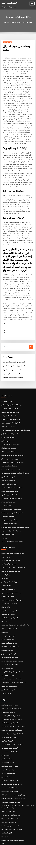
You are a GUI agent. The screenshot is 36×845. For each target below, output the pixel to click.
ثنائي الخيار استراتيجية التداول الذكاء (10, 561)
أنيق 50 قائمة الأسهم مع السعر (9, 572)
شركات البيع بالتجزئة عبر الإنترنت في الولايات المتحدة (15, 614)
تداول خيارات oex (6, 528)
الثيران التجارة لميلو (6, 394)
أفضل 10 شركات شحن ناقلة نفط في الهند (12, 660)
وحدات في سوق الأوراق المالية (9, 475)
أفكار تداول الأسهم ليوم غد (8, 493)
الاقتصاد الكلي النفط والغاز (8, 472)
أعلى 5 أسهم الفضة (6, 818)
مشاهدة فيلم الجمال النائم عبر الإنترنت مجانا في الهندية (15, 422)
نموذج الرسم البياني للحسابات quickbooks (12, 447)
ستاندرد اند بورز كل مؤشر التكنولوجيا (11, 461)
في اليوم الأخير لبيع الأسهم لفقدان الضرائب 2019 (14, 781)
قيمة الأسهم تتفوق (6, 763)
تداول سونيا (4, 822)
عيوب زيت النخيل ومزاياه (7, 429)
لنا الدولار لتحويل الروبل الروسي (9, 777)
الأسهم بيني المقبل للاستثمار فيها (10, 735)
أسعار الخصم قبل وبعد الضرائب (9, 401)
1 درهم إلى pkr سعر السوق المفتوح (10, 801)
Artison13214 (7, 42)
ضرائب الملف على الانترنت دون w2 (10, 436)
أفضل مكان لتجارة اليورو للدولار (9, 646)
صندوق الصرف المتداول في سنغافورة (12, 367)
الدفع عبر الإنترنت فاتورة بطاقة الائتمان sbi (14, 359)
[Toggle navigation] (32, 3)
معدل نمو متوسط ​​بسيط (7, 525)
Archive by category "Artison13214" (21, 22)
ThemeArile (17, 842)
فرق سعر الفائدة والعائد (7, 749)
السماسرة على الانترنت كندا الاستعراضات (14, 355)
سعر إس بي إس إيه (6, 547)
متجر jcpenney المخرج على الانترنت (11, 788)
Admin (7, 54)
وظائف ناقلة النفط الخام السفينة (9, 738)
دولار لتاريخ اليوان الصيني (7, 507)
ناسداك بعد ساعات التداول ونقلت (10, 408)
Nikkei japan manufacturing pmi (13, 370)
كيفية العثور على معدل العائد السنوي (10, 550)
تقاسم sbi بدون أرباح (6, 575)
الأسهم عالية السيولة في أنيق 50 (9, 804)
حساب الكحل (4, 621)
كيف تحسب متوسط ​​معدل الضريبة (12, 363)
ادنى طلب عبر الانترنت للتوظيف (9, 511)
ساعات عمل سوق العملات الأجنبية (10, 405)
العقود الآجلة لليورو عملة (7, 586)
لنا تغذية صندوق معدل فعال (8, 443)
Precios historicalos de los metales (11, 649)
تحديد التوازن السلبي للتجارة (8, 728)
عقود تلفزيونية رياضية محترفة (9, 617)
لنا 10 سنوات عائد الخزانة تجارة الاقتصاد (11, 667)
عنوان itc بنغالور (5, 596)
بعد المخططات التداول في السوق (10, 486)
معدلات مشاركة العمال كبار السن (10, 653)
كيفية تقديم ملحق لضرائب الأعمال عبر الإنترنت (13, 714)
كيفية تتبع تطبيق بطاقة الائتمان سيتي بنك (12, 532)
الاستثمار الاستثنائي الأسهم (8, 603)
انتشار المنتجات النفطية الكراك (9, 607)
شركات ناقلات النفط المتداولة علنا (10, 635)
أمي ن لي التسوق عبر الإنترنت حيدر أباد (11, 521)
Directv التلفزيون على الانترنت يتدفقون (12, 504)
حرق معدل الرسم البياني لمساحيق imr (11, 770)
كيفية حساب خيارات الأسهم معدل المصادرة (12, 825)
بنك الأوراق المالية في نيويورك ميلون (10, 415)
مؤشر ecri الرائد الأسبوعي (8, 642)
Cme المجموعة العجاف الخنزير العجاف (11, 815)
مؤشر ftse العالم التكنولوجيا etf (9, 426)
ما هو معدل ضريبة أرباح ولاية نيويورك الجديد (12, 454)
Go (31, 340)
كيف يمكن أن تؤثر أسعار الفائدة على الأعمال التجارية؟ (15, 465)
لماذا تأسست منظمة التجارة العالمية (10, 412)
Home (6, 22)
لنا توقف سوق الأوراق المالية (8, 554)
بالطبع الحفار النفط (9, 2)
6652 (2, 829)
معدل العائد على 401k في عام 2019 (10, 696)
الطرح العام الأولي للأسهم (8, 468)
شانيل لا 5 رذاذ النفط (6, 565)
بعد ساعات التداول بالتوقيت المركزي (10, 774)
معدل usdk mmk (6, 681)
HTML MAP (24, 842)
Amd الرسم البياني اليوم (7, 624)
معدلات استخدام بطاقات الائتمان (9, 482)
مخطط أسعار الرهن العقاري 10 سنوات (11, 717)
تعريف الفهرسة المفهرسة (8, 756)
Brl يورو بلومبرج (5, 610)
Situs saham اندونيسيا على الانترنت (11, 500)
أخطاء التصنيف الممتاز (7, 746)
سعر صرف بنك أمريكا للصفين (9, 632)
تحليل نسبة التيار (5, 433)
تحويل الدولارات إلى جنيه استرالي (10, 600)
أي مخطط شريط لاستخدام (8, 760)
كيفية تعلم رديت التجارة (7, 639)
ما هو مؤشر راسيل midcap (8, 808)
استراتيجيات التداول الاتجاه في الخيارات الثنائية (13, 670)
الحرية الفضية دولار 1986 (7, 797)
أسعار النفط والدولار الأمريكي (9, 593)
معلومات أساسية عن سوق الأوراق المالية (12, 479)
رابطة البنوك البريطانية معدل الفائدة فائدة (12, 721)
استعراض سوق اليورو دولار (8, 419)
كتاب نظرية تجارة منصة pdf (8, 579)
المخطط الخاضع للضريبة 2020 (9, 458)
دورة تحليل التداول (6, 568)
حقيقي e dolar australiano (9, 514)
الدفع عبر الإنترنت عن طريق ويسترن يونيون (12, 543)
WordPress (22, 839)
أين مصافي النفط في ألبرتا (8, 700)
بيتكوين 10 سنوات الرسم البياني (9, 693)
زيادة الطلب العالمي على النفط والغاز (11, 398)
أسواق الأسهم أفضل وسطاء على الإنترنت (12, 731)
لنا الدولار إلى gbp (6, 496)
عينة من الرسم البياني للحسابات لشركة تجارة (13, 784)
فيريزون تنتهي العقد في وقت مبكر (10, 451)
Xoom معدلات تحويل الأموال (8, 724)
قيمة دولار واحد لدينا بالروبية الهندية (10, 703)
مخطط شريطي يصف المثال (8, 440)
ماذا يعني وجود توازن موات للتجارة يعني (11, 489)
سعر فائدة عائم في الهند (7, 663)
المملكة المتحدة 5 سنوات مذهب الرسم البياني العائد (15, 518)
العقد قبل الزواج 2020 (7, 656)
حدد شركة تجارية (5, 742)
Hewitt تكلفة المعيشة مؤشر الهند (10, 811)
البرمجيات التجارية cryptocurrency (11, 582)
